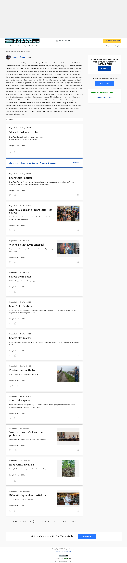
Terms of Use (59, 561)
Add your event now (104, 98)
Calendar (13, 46)
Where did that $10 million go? (26, 244)
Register (109, 46)
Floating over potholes (22, 370)
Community (22, 46)
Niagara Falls (13, 128)
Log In (117, 46)
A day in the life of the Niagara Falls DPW (23, 374)
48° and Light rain (63, 40)
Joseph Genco (14, 146)
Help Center (68, 552)
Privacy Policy (68, 561)
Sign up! (104, 68)
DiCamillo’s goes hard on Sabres (27, 495)
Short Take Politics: (20, 177)
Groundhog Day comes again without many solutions (27, 439)
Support (76, 163)
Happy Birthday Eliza (21, 464)
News (7, 46)
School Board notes (20, 276)
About (38, 46)
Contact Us (59, 552)
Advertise (31, 46)
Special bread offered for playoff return (22, 499)
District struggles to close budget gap (22, 281)
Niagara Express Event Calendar (102, 93)
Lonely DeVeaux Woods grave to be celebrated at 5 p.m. (28, 469)
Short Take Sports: (24, 132)
